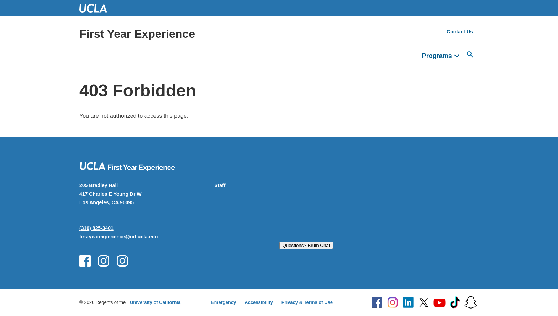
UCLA (96, 8)
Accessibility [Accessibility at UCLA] (258, 302)
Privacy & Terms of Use (307, 302)
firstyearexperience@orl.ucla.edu (118, 236)
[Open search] (470, 54)
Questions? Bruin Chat (306, 245)
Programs (437, 55)
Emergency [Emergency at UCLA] (223, 302)
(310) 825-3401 (96, 228)
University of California (155, 302)
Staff (219, 185)
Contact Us (460, 32)
